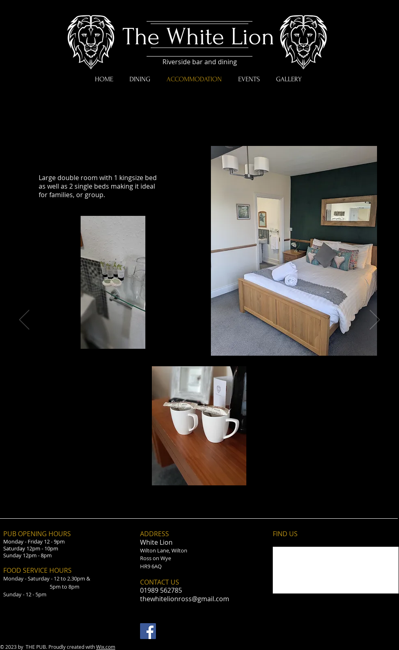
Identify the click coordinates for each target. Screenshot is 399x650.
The (141, 36)
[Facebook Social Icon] (148, 631)
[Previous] (24, 320)
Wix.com (105, 646)
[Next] (375, 320)
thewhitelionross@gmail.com (184, 598)
